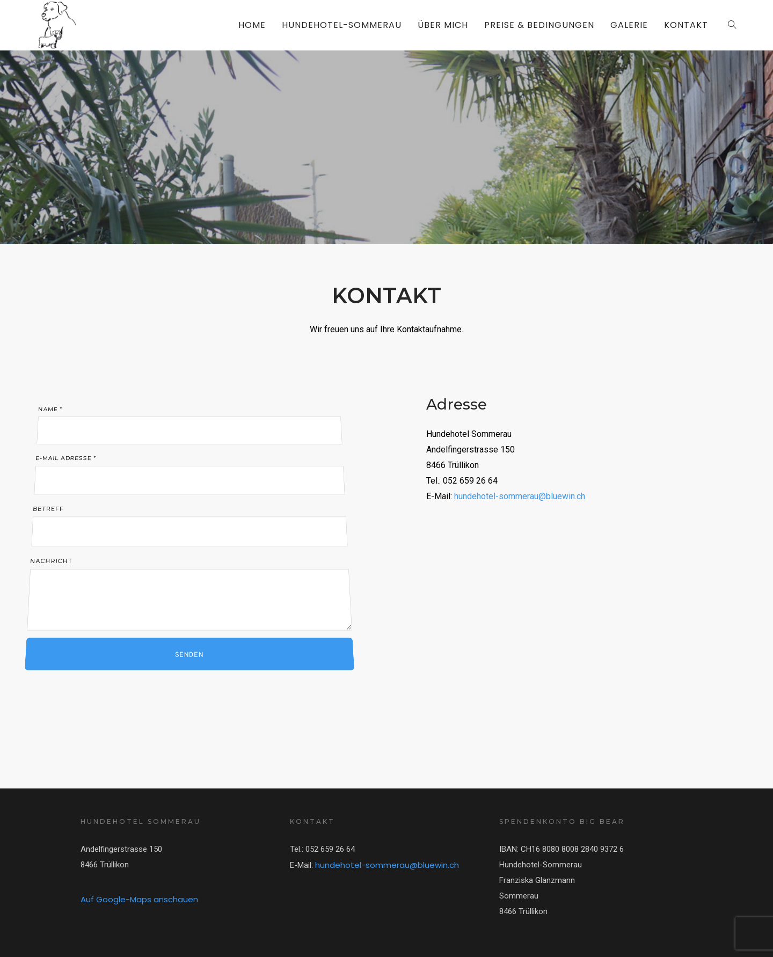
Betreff (188, 525)
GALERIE (629, 25)
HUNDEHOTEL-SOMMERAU (342, 25)
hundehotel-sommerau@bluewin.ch (519, 496)
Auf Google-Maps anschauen (139, 899)
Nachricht (188, 586)
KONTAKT (686, 25)
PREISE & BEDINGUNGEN (539, 25)
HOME (252, 25)
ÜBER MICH (443, 25)
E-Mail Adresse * (187, 468)
